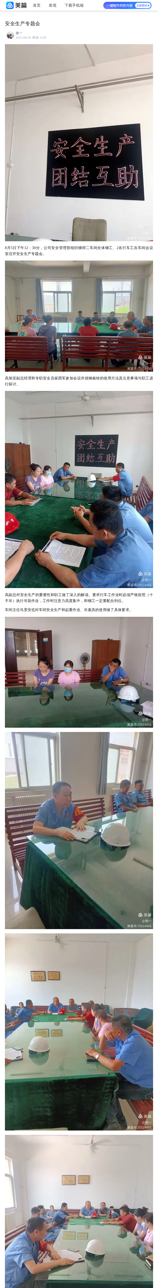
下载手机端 (74, 5)
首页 (37, 5)
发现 (52, 5)
